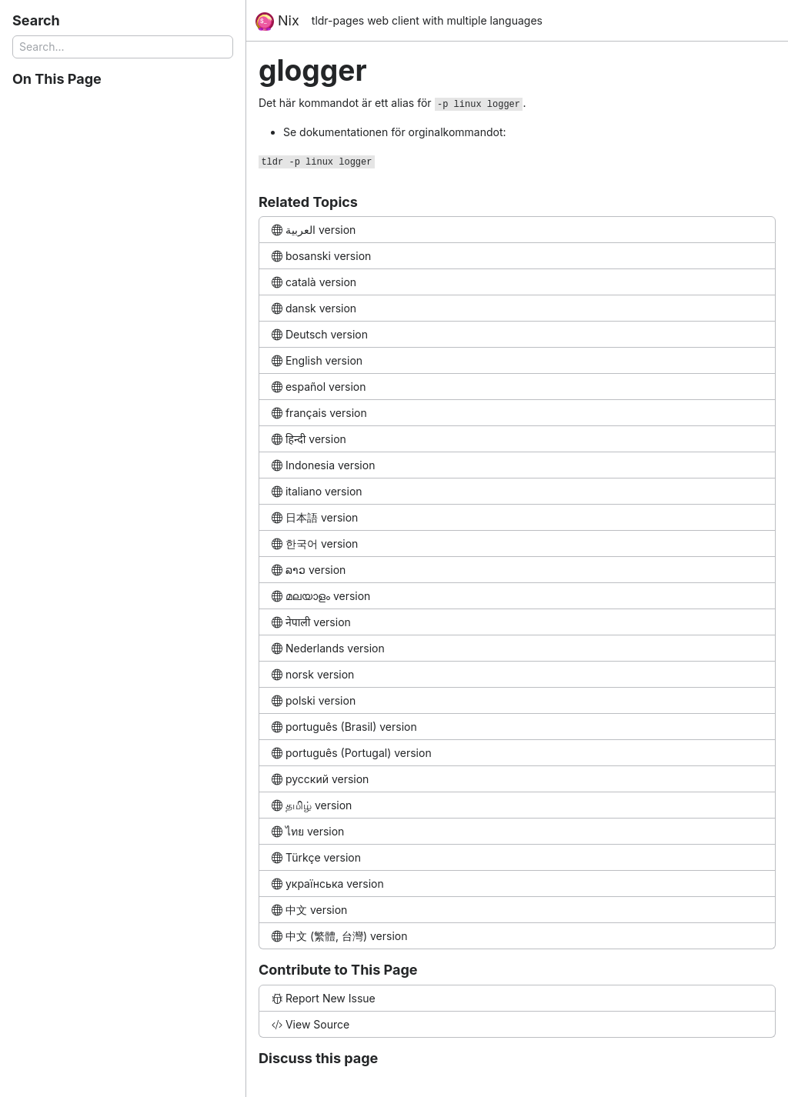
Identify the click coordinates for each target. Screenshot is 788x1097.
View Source (310, 1024)
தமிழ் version (312, 805)
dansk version (314, 308)
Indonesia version (323, 465)
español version (319, 386)
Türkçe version (316, 857)
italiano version (317, 491)
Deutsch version (320, 334)
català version (314, 281)
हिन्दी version (309, 438)
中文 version (309, 909)
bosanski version (321, 255)
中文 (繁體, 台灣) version (339, 935)
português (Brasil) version (344, 726)
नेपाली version (311, 622)
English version (317, 360)
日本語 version (315, 517)
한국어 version (315, 543)
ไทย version (308, 831)
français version (319, 412)
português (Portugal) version (352, 752)
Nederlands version (328, 648)
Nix (277, 21)
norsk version (313, 674)
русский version (320, 778)
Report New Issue (324, 998)
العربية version (314, 229)
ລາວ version (309, 569)
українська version (328, 883)
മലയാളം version (321, 595)
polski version (314, 700)
